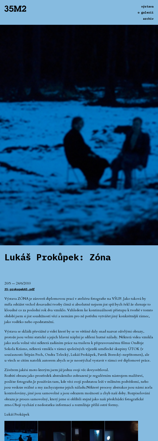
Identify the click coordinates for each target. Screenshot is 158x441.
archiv (148, 19)
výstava (147, 6)
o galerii (146, 12)
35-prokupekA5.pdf (19, 289)
